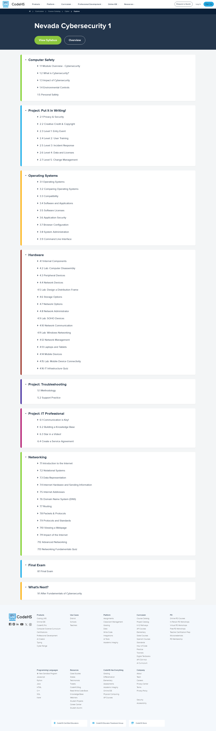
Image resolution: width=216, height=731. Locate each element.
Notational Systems (52, 470)
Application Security (53, 217)
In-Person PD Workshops (179, 622)
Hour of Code (142, 646)
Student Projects (76, 701)
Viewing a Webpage (53, 527)
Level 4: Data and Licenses (57, 152)
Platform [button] (51, 4)
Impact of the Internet (54, 534)
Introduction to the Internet (56, 463)
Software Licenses (52, 210)
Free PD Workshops (177, 629)
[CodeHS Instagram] (14, 624)
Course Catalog (54, 11)
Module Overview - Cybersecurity (60, 66)
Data (105, 629)
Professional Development (47, 636)
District (73, 618)
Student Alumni (76, 708)
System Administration (54, 231)
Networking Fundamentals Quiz (57, 549)
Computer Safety (41, 60)
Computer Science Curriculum (48, 629)
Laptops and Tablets (53, 347)
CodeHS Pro (42, 625)
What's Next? (38, 587)
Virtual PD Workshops (178, 625)
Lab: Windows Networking (54, 332)
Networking (37, 457)
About (139, 673)
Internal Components (53, 261)
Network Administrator (54, 311)
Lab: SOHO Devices (50, 318)
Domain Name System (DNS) (58, 499)
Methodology (46, 390)
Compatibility (49, 196)
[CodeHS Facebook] (10, 624)
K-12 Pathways (142, 625)
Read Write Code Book (79, 691)
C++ (38, 691)
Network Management (55, 339)
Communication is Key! (54, 419)
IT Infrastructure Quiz (54, 368)
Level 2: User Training (54, 138)
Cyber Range (42, 646)
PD (171, 615)
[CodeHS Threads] (30, 624)
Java (39, 684)
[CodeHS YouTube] (22, 624)
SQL (38, 694)
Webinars (73, 698)
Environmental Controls (54, 87)
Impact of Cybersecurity (55, 80)
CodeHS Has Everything (113, 670)
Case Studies (75, 673)
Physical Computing (111, 694)
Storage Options (51, 296)
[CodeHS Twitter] (26, 624)
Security (140, 700)
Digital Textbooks (143, 656)
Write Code (107, 632)
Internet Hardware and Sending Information (66, 484)
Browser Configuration (54, 224)
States (72, 677)
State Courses (142, 636)
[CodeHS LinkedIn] (17, 624)
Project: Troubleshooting (47, 384)
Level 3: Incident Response (57, 145)
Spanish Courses (143, 639)
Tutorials (140, 653)
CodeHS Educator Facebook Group (108, 723)
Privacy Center (142, 684)
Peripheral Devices (52, 275)
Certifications (42, 632)
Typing (39, 642)
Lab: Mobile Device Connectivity (60, 361)
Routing (46, 506)
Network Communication (56, 325)
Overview (75, 40)
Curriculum (39, 11)
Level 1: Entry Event (53, 131)
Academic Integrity (110, 642)
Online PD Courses (177, 618)
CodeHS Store (139, 723)
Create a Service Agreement (55, 441)
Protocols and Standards (55, 520)
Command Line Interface (56, 239)
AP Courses (141, 629)
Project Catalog (143, 622)
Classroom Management (113, 622)
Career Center (75, 704)
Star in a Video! (50, 434)
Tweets (73, 684)
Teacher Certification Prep (180, 632)
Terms (139, 687)
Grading (106, 625)
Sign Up (208, 4)
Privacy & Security (52, 116)
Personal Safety (48, 94)
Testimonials (75, 680)
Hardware (36, 255)
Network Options (51, 304)
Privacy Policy (142, 691)
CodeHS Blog (75, 687)
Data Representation (53, 477)
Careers (140, 680)
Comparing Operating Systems (59, 189)
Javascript (41, 677)
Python (39, 680)
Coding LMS (42, 618)
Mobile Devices (51, 354)
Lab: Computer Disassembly (57, 268)
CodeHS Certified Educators (66, 723)
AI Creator (41, 639)
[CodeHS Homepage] (15, 4)
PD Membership (176, 639)
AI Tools (106, 639)
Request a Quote (183, 4)
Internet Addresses (52, 492)
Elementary (141, 632)
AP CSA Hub (142, 660)
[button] (37, 4)
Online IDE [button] (113, 4)
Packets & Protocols (53, 513)
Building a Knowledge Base (57, 427)
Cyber (67, 11)
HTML (39, 687)
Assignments (108, 618)
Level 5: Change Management (59, 159)
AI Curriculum (142, 663)
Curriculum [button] (67, 4)
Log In (198, 4)
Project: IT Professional (46, 414)
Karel (39, 698)
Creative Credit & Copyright (57, 124)
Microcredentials (176, 636)
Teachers (73, 625)
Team (139, 677)
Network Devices (51, 282)
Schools (73, 622)
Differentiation (109, 677)
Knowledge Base (76, 694)
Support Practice (48, 397)
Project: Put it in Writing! (47, 110)
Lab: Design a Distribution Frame (57, 289)
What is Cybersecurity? (54, 73)
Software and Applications (56, 203)
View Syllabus (48, 40)
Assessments (108, 684)
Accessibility (141, 703)
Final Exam (36, 565)
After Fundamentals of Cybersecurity (59, 593)
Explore (77, 11)
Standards (141, 642)
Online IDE (41, 622)
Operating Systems (43, 176)
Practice (140, 649)
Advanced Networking (52, 542)
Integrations (108, 636)
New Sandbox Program (47, 673)
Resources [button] (129, 4)
